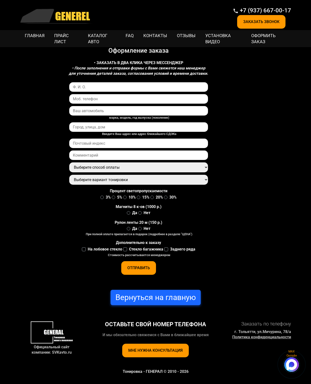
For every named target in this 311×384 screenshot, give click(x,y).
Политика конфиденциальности (261, 337)
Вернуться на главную (155, 297)
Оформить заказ (263, 38)
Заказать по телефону (266, 324)
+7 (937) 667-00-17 (265, 10)
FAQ (130, 35)
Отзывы (186, 35)
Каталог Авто (97, 38)
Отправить (138, 268)
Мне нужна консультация (155, 350)
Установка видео (218, 38)
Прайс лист (61, 38)
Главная (34, 35)
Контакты (155, 35)
